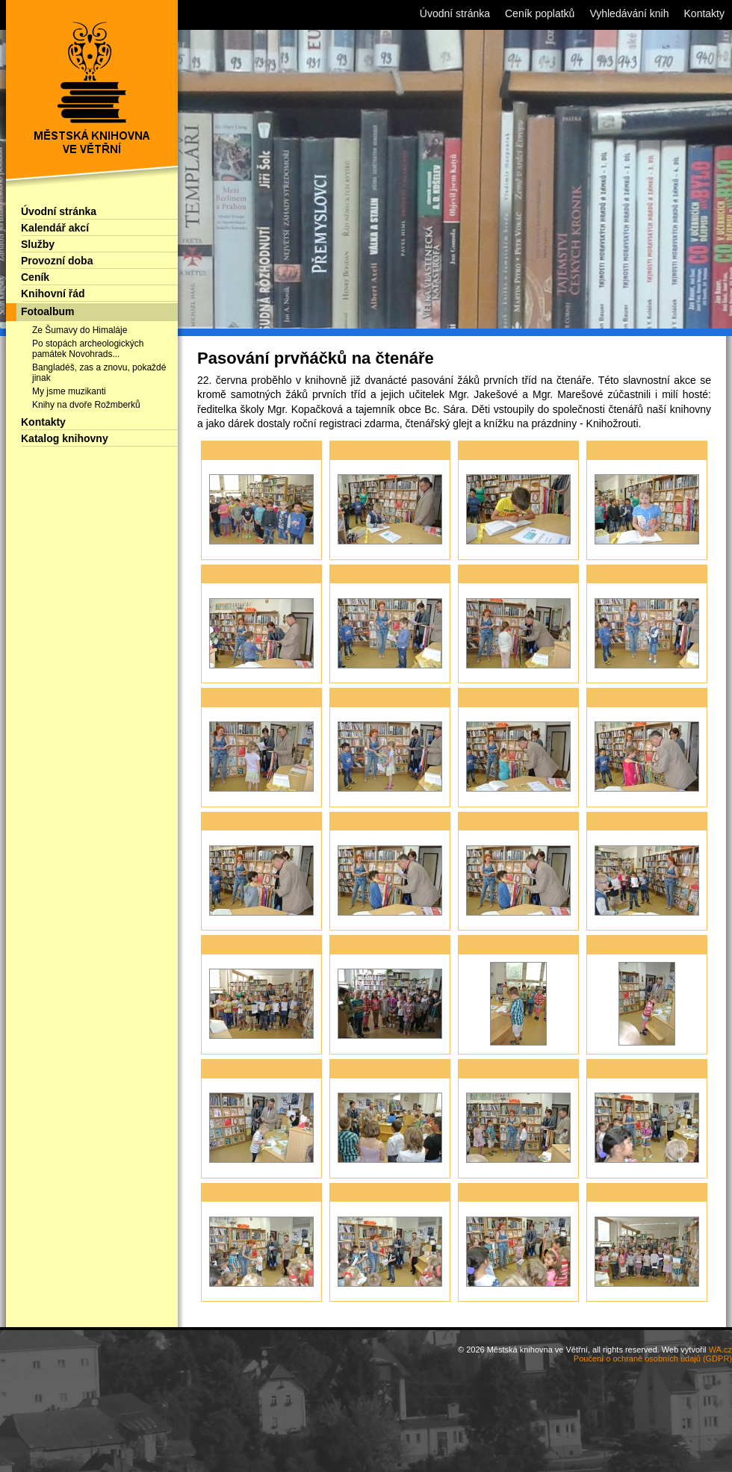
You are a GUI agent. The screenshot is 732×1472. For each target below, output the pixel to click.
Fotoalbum (48, 311)
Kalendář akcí (55, 228)
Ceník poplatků (539, 13)
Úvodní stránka (58, 211)
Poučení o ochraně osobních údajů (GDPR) (653, 1358)
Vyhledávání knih (629, 13)
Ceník (35, 277)
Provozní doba (57, 261)
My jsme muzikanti (69, 391)
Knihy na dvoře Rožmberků (86, 405)
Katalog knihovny (64, 438)
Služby (38, 244)
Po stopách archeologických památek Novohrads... (87, 348)
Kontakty (43, 422)
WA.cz (720, 1349)
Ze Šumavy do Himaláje (79, 330)
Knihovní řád (53, 293)
